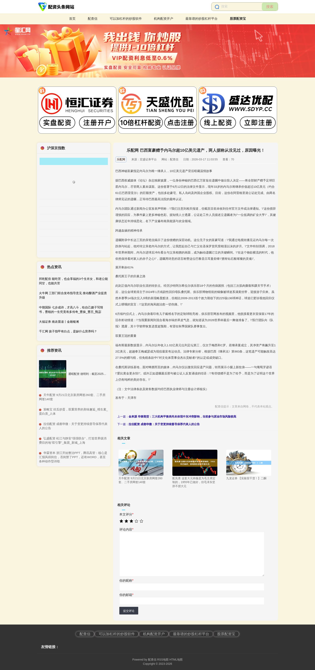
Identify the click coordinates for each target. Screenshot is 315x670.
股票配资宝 (238, 18)
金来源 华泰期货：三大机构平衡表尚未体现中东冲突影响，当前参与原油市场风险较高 (182, 416)
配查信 (92, 18)
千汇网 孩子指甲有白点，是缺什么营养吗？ (68, 331)
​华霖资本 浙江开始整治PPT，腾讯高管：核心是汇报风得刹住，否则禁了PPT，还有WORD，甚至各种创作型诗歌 (73, 457)
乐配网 (121, 159)
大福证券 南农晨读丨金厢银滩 (59, 321)
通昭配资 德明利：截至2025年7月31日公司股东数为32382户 (106, 373)
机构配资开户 (163, 18)
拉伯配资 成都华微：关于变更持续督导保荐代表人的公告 (164, 424)
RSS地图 (163, 659)
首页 (72, 18)
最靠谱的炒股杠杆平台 (201, 18)
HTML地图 (176, 659)
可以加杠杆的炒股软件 (126, 18)
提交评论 (128, 610)
